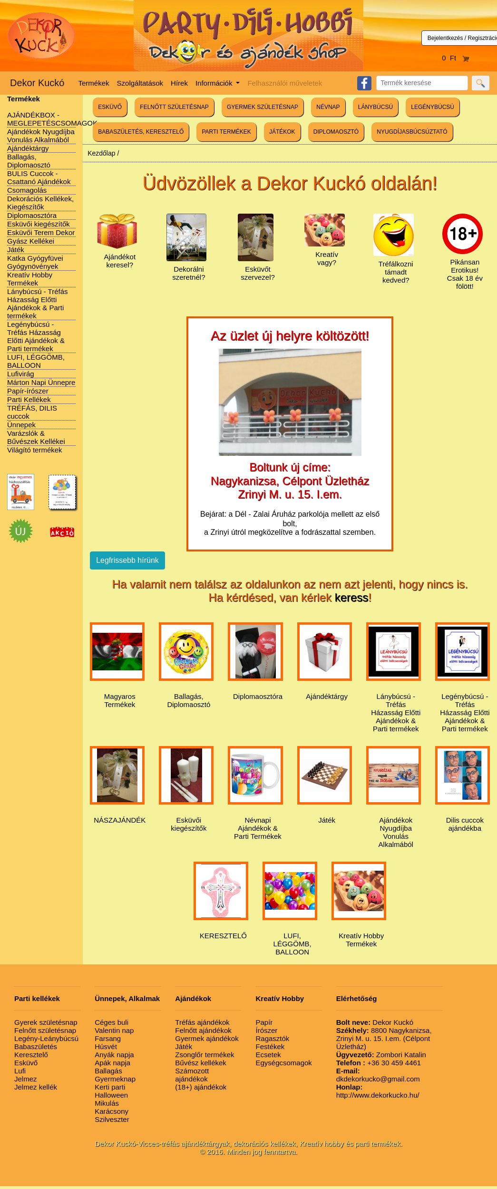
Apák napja (112, 1063)
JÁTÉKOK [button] (282, 131)
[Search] (422, 83)
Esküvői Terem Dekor (41, 232)
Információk (214, 83)
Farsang (108, 1038)
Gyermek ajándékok (206, 1038)
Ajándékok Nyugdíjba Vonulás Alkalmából (41, 136)
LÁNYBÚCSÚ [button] (375, 107)
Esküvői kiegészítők (38, 224)
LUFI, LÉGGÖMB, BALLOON (36, 361)
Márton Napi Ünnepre (41, 382)
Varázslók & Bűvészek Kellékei (36, 437)
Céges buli (111, 1022)
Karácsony (111, 1111)
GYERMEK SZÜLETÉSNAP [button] (262, 107)
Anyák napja (114, 1055)
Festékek (269, 1046)
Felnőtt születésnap (45, 1030)
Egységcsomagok (283, 1063)
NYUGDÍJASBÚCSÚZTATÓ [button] (412, 131)
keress (352, 597)
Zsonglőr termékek (204, 1055)
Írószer (266, 1030)
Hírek (179, 83)
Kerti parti (110, 1087)
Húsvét (106, 1046)
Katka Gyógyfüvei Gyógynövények (35, 262)
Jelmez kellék (35, 1087)
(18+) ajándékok (200, 1087)
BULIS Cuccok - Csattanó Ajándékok (38, 177)
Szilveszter (112, 1119)
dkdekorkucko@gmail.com (378, 1075)
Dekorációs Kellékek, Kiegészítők (40, 203)
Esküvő (26, 1063)
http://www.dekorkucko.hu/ (377, 1091)
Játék (15, 250)
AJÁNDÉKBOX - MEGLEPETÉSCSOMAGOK (52, 119)
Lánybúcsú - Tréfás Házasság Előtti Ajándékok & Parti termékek (37, 303)
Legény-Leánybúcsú (46, 1038)
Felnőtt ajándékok (203, 1030)
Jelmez (25, 1079)
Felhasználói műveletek (284, 83)
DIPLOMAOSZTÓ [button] (336, 131)
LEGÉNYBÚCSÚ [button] (432, 107)
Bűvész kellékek (200, 1063)
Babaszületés (35, 1046)
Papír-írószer (28, 391)
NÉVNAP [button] (328, 107)
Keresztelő (31, 1055)
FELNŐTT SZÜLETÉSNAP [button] (174, 107)
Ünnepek (21, 425)
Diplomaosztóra (32, 215)
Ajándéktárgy (28, 148)
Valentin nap (114, 1030)
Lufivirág (20, 374)
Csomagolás (27, 190)
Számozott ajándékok (192, 1075)
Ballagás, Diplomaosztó (28, 161)
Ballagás (108, 1071)
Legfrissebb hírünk (127, 560)
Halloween (111, 1095)
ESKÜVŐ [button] (110, 107)
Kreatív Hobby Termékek (29, 279)
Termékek (93, 83)
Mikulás (107, 1103)
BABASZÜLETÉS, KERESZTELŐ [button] (141, 131)
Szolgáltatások (140, 83)
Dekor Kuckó (37, 83)
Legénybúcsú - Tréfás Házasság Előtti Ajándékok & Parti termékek (36, 336)
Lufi (20, 1071)
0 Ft (455, 58)
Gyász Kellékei (30, 241)
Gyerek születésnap (46, 1022)
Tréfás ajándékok (202, 1022)
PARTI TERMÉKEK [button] (226, 131)
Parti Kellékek (29, 399)
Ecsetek (268, 1055)
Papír (264, 1022)
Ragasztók (272, 1038)
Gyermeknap (115, 1079)
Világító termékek (34, 450)
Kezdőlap (101, 153)
